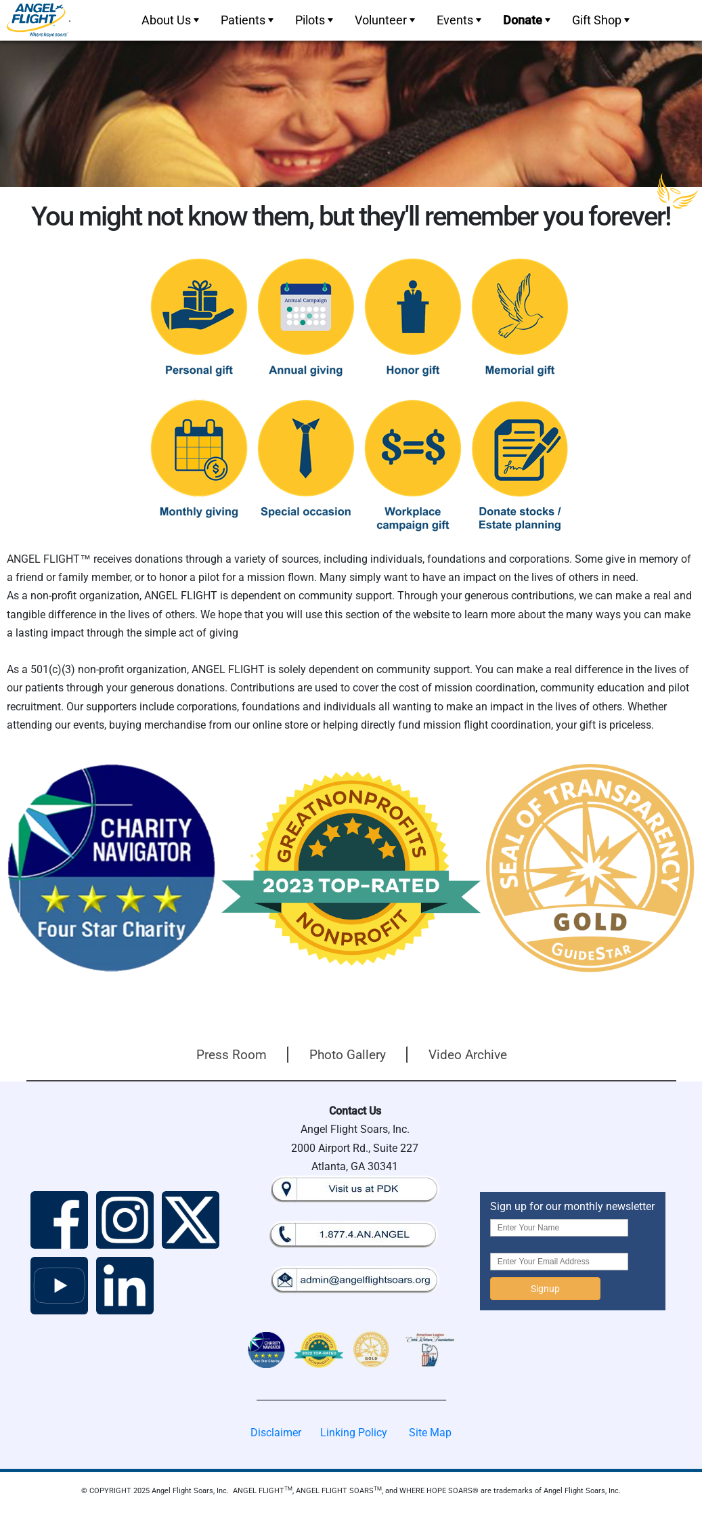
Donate (528, 20)
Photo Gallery (347, 1054)
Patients (248, 20)
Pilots (315, 20)
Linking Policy (353, 1432)
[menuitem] (169, 20)
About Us (171, 20)
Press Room (231, 1054)
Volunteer (386, 20)
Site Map (430, 1432)
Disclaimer (275, 1432)
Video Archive (468, 1054)
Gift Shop (602, 20)
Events (460, 20)
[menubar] (384, 20)
